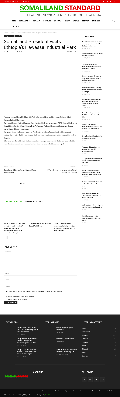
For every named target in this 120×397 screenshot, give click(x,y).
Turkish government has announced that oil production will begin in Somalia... (91, 66)
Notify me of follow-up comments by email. (20, 296)
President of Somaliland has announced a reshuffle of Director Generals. (91, 149)
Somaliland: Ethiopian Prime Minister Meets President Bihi (20, 171)
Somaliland (24, 21)
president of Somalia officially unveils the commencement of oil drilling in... (92, 90)
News (12, 36)
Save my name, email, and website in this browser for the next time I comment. (34, 291)
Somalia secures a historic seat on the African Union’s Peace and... (92, 184)
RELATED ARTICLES (14, 202)
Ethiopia (57, 21)
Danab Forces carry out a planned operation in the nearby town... (92, 218)
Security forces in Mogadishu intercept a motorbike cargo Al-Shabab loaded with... (92, 78)
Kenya (67, 21)
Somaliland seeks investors (65, 339)
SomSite (48, 395)
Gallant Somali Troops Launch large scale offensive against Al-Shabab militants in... (27, 330)
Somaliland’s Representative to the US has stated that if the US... (92, 115)
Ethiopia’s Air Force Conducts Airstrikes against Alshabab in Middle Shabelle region (27, 352)
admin (8, 52)
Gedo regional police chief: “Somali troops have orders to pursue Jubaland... (91, 195)
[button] (113, 21)
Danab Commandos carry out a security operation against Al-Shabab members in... (92, 44)
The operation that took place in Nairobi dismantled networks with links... (92, 161)
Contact (15, 26)
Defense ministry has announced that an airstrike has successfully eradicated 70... (92, 126)
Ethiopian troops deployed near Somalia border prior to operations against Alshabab (27, 341)
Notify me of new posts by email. (16, 299)
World (76, 21)
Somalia (36, 21)
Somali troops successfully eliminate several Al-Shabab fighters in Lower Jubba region (91, 172)
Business (96, 21)
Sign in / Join (25, 1)
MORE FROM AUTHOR (34, 202)
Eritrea (85, 21)
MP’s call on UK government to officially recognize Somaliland (62, 171)
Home (13, 21)
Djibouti (47, 21)
